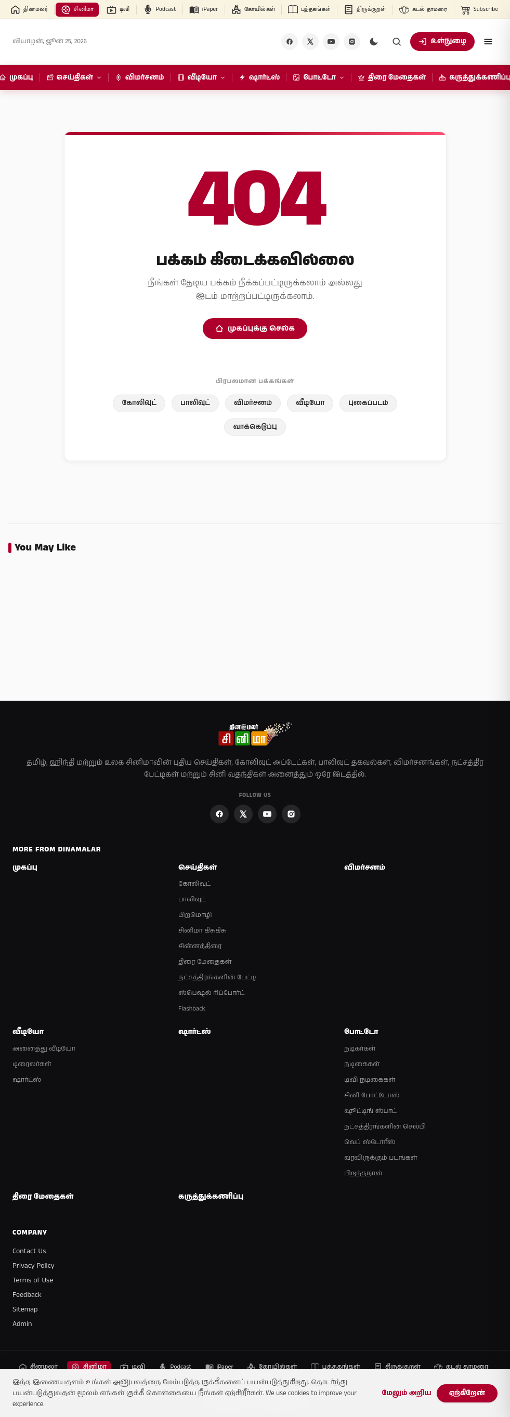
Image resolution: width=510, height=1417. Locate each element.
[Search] (396, 41)
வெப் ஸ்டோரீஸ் (370, 1142)
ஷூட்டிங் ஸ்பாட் (370, 1111)
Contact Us (29, 1251)
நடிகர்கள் (359, 1048)
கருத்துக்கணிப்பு (210, 1197)
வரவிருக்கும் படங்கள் (380, 1157)
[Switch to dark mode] (373, 41)
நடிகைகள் (362, 1064)
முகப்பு (24, 868)
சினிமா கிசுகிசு (202, 930)
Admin (22, 1324)
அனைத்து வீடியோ (43, 1048)
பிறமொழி (195, 915)
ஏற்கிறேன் (467, 1393)
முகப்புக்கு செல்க (255, 328)
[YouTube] (331, 41)
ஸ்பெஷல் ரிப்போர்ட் (211, 993)
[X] (310, 41)
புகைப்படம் (368, 403)
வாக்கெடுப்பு (255, 427)
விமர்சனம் (253, 403)
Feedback (27, 1295)
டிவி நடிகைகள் (369, 1079)
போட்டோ (361, 1032)
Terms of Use (32, 1280)
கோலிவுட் (139, 403)
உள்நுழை (442, 41)
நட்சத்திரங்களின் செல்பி (385, 1126)
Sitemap (25, 1309)
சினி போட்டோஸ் (372, 1095)
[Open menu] (488, 41)
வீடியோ (310, 403)
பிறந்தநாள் (363, 1173)
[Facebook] (289, 41)
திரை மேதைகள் (204, 961)
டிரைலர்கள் (31, 1064)
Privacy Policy (33, 1266)
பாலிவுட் (195, 403)
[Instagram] (352, 41)
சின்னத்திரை (199, 946)
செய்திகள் (197, 868)
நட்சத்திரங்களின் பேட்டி (217, 977)
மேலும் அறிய (406, 1393)
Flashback (191, 1008)
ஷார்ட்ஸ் (26, 1079)
